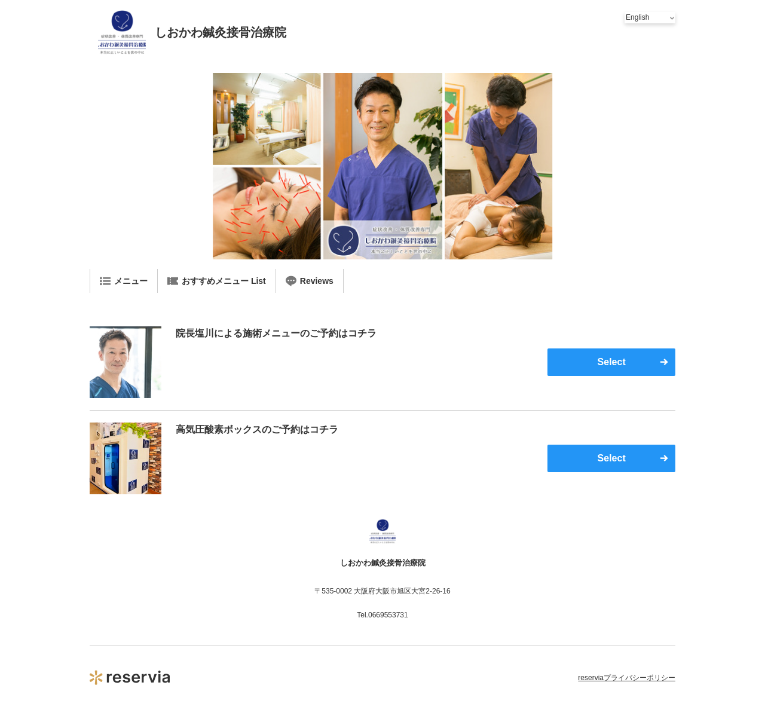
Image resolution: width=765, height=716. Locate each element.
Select (612, 362)
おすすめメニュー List (216, 281)
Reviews (309, 281)
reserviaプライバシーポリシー (626, 678)
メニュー (124, 281)
